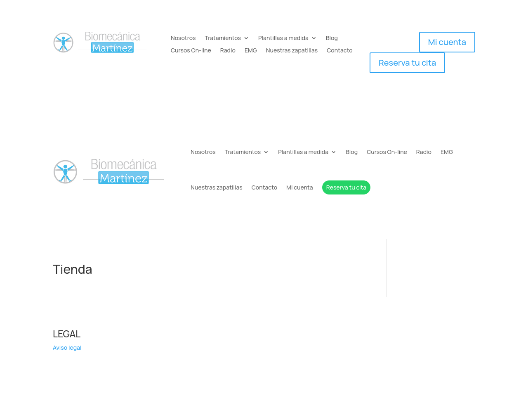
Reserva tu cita (407, 62)
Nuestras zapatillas (292, 50)
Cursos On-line (191, 50)
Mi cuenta (447, 41)
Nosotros (183, 38)
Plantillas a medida (283, 38)
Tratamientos (223, 38)
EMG (251, 50)
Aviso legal (67, 347)
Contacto (339, 50)
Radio (228, 50)
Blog (332, 38)
